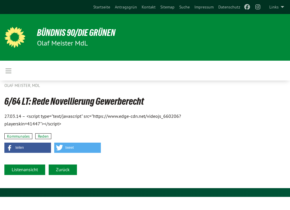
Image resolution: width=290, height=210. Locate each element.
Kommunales (18, 136)
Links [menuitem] (274, 7)
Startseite (101, 7)
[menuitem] (101, 7)
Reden (43, 136)
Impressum (204, 7)
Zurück (63, 169)
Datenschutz (229, 7)
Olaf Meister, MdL (22, 85)
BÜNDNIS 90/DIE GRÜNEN (76, 32)
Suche (184, 7)
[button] (27, 148)
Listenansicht (25, 169)
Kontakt (149, 7)
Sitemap (167, 7)
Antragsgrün (126, 7)
